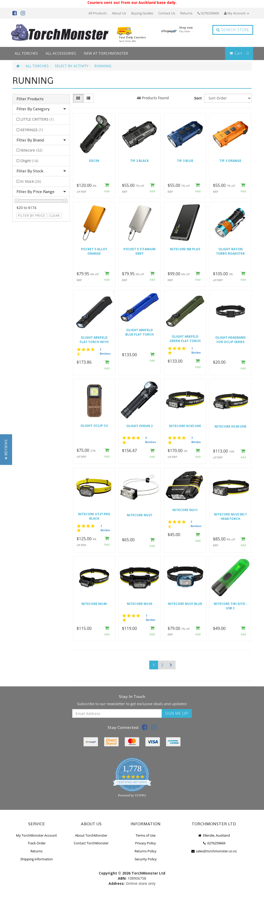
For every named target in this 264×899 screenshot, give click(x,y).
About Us (119, 13)
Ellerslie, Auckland (214, 835)
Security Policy (146, 859)
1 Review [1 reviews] (196, 350)
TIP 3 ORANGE (230, 161)
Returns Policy (145, 851)
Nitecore (31, 150)
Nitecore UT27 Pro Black (94, 516)
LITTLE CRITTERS (37, 119)
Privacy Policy (145, 843)
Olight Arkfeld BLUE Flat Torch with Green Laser (140, 332)
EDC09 (94, 161)
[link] (144, 728)
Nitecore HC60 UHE (230, 426)
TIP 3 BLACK (139, 161)
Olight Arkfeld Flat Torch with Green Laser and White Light (94, 339)
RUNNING (102, 65)
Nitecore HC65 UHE (185, 426)
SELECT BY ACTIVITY (71, 65)
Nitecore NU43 (139, 604)
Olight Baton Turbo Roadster (230, 251)
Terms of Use (145, 835)
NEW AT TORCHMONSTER (106, 53)
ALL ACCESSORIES (61, 53)
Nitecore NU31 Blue (185, 604)
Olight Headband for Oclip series (230, 339)
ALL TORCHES (26, 53)
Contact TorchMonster (91, 843)
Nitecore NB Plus (185, 249)
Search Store (232, 29)
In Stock (30, 181)
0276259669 (208, 13)
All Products (97, 13)
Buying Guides (142, 13)
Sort (198, 98)
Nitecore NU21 (139, 515)
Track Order (37, 843)
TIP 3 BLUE (185, 161)
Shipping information (36, 859)
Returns (186, 13)
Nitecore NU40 (94, 604)
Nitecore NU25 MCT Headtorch (230, 516)
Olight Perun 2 (139, 426)
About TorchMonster (91, 835)
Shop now (186, 29)
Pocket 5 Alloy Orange (94, 251)
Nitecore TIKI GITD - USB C (230, 606)
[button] (6, 449)
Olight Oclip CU (94, 425)
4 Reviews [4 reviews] (150, 440)
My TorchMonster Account (36, 835)
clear (54, 215)
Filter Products (30, 99)
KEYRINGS (31, 129)
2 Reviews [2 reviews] (105, 351)
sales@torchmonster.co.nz (214, 851)
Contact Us (166, 13)
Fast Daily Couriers (132, 39)
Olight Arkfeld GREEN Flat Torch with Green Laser (185, 338)
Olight (29, 160)
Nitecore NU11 (185, 510)
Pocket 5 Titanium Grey (139, 251)
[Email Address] (117, 713)
